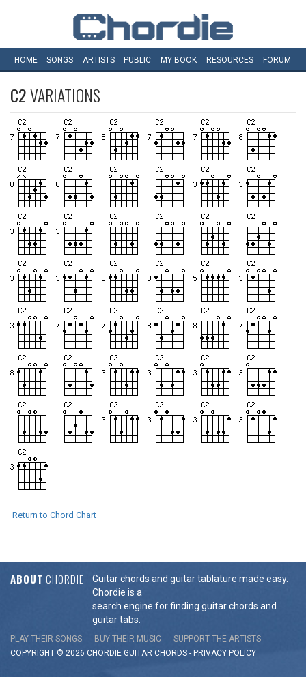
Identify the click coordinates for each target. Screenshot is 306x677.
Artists (99, 60)
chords (170, 653)
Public (137, 60)
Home (26, 60)
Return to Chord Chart (54, 515)
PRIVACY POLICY (224, 653)
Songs (59, 60)
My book (179, 60)
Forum (277, 60)
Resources (229, 60)
